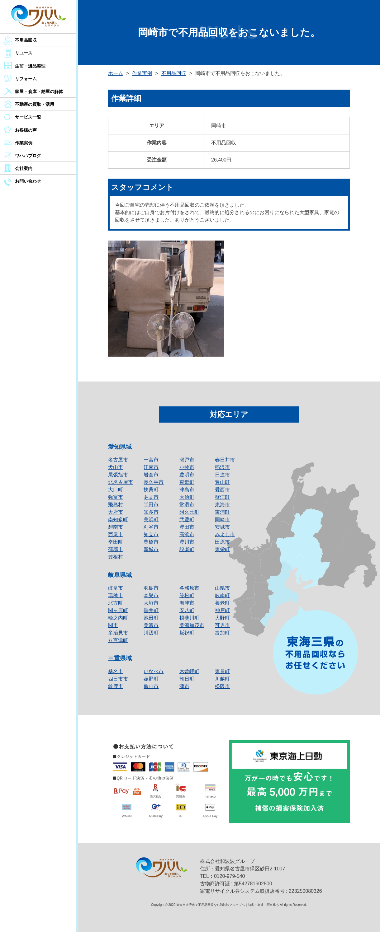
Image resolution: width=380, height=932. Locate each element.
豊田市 (186, 527)
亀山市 (151, 686)
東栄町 (222, 549)
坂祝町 (186, 632)
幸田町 (115, 542)
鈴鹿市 (115, 686)
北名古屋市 (120, 482)
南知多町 (118, 519)
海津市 (186, 603)
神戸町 (222, 610)
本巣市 (151, 595)
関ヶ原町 (118, 610)
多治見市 (118, 632)
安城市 (222, 527)
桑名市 (115, 671)
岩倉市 (151, 474)
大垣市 (151, 603)
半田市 (151, 504)
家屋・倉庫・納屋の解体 (39, 91)
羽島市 (151, 588)
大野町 (222, 618)
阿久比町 (189, 512)
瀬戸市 (186, 459)
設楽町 (186, 549)
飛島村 (115, 504)
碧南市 (115, 527)
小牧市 (186, 467)
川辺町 (151, 632)
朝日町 (186, 678)
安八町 (186, 610)
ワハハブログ (28, 155)
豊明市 (186, 474)
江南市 (151, 467)
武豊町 (186, 519)
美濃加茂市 (191, 625)
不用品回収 (26, 40)
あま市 (151, 497)
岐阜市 (115, 588)
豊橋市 (151, 542)
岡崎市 (222, 519)
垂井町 (151, 610)
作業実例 (23, 142)
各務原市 (189, 588)
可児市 (222, 625)
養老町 (222, 603)
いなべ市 (154, 671)
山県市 (222, 588)
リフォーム (26, 78)
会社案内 (23, 168)
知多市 (151, 512)
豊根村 (115, 557)
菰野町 (151, 678)
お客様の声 (26, 130)
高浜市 (186, 534)
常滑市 (186, 504)
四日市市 (118, 678)
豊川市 (186, 542)
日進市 (222, 474)
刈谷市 (151, 527)
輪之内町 (118, 618)
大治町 (186, 497)
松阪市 (222, 686)
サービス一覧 (28, 117)
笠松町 (186, 595)
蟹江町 (222, 497)
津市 (184, 686)
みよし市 (225, 534)
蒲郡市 (115, 549)
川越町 (222, 678)
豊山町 (222, 482)
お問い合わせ (28, 181)
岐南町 (222, 595)
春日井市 (225, 459)
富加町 (222, 632)
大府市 (115, 512)
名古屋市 (118, 459)
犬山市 (115, 467)
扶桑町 (151, 489)
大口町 (115, 489)
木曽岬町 (189, 671)
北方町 (115, 603)
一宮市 (151, 459)
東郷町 (186, 482)
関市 (113, 625)
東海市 (222, 504)
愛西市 (222, 489)
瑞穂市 (115, 595)
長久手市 (154, 482)
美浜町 (151, 519)
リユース (23, 52)
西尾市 (115, 534)
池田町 (151, 618)
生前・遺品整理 (30, 65)
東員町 (222, 671)
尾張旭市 (118, 474)
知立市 (151, 534)
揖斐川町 (189, 618)
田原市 (222, 542)
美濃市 (151, 625)
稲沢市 (222, 467)
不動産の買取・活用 (34, 104)
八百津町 (118, 640)
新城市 (151, 549)
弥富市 (115, 497)
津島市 (186, 489)
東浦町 (222, 512)
